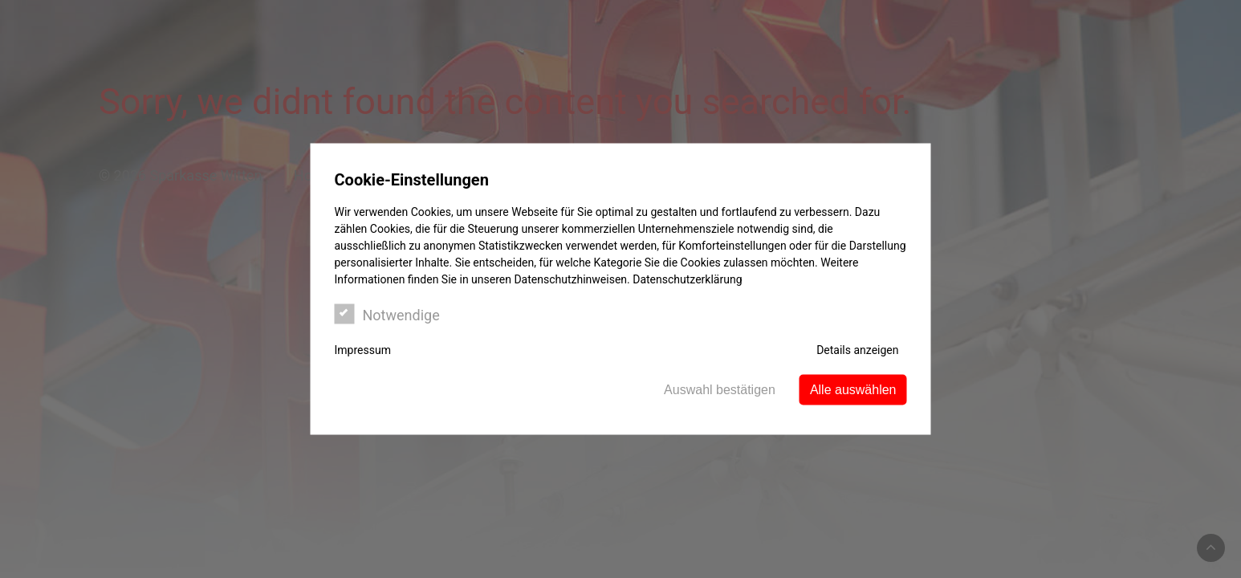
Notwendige (387, 314)
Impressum (363, 350)
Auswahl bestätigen (719, 390)
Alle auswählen (853, 390)
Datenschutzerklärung (687, 279)
